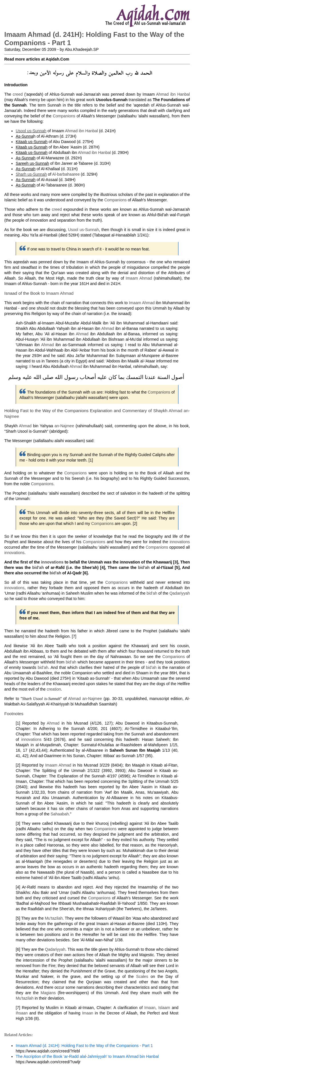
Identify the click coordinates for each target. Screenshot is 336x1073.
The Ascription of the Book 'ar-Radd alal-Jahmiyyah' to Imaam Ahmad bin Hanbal (87, 1056)
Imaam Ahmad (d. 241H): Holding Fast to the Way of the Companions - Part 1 (84, 1045)
